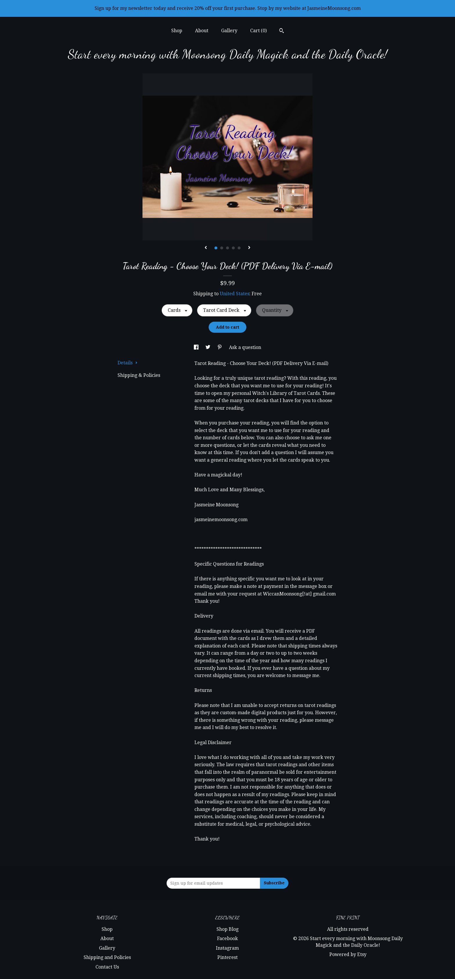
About (201, 30)
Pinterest (227, 957)
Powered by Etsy (347, 954)
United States (234, 293)
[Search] (281, 31)
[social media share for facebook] (197, 347)
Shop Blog (227, 929)
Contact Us (107, 967)
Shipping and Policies (107, 957)
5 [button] (239, 247)
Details (128, 363)
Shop (176, 30)
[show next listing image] (249, 248)
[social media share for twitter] (208, 347)
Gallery (229, 30)
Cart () (258, 30)
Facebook (227, 938)
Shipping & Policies (139, 375)
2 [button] (221, 247)
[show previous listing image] (205, 248)
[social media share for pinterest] (220, 347)
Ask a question (245, 347)
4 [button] (233, 247)
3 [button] (227, 247)
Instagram (227, 948)
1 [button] (215, 247)
